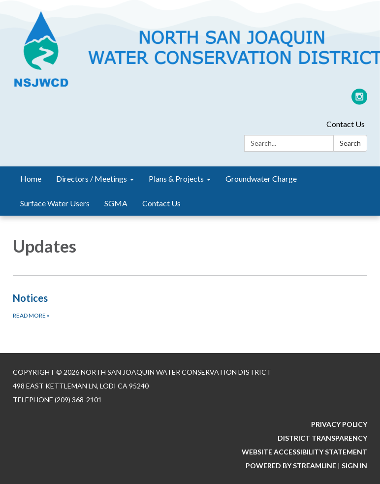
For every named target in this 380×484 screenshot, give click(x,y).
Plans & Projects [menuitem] (176, 178)
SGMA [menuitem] (115, 203)
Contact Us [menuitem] (161, 203)
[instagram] (359, 101)
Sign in (354, 465)
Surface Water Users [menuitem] (55, 203)
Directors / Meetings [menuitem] (91, 178)
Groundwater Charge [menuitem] (261, 178)
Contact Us (345, 124)
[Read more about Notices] (190, 305)
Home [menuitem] (30, 178)
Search (350, 143)
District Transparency (322, 438)
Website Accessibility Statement (304, 452)
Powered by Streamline (291, 465)
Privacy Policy (339, 424)
